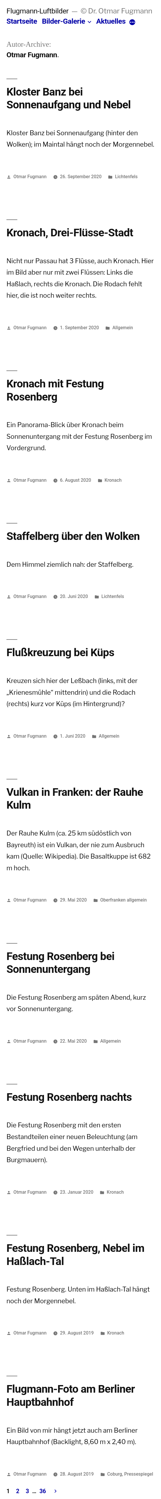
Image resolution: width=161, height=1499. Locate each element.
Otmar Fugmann (30, 176)
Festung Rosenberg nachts (69, 1097)
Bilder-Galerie (63, 21)
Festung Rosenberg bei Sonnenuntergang (60, 963)
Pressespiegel (138, 1474)
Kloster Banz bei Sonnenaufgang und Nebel (68, 98)
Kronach (113, 480)
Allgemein (122, 327)
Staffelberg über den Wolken (73, 536)
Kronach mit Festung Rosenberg (55, 390)
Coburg (114, 1474)
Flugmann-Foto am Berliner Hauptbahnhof (70, 1395)
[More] (132, 22)
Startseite (21, 21)
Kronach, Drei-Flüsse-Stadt (69, 232)
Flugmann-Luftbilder (37, 11)
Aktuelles (111, 21)
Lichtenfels (126, 176)
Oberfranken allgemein (123, 900)
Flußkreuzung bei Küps (60, 652)
